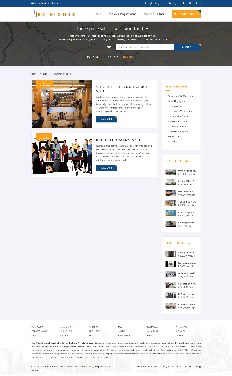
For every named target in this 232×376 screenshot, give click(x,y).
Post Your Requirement (121, 14)
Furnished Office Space (180, 111)
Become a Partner (153, 14)
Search (187, 47)
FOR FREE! (110, 57)
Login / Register (156, 3)
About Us (181, 366)
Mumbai (64, 335)
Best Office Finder (54, 366)
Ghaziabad (181, 326)
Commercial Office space (181, 96)
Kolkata (180, 331)
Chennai (93, 326)
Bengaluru (37, 326)
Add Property (185, 14)
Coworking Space (177, 101)
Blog (172, 3)
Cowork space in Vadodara (193, 212)
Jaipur (121, 331)
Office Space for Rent (179, 116)
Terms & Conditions (146, 366)
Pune (149, 335)
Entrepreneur (174, 106)
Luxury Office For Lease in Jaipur (195, 181)
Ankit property (186, 252)
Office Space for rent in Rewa (194, 170)
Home (97, 14)
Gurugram (66, 331)
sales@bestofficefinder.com (49, 3)
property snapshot (177, 126)
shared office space (178, 131)
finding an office (58, 357)
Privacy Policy (166, 366)
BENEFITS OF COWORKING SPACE (118, 140)
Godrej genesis (186, 222)
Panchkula (124, 335)
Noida (92, 335)
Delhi (120, 326)
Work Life (172, 141)
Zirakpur (180, 335)
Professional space (177, 121)
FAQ (191, 366)
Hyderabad (95, 331)
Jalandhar (153, 331)
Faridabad (152, 326)
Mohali (35, 335)
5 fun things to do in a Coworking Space (122, 89)
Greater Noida (39, 331)
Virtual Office (174, 136)
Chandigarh (66, 326)
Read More (106, 119)
